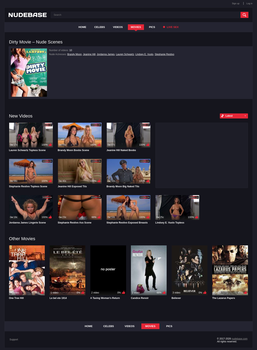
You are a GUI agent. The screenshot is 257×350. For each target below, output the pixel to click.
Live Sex (170, 27)
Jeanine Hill (89, 54)
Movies (136, 27)
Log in (250, 3)
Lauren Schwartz (125, 54)
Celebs (99, 27)
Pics (152, 27)
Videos (118, 27)
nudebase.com (240, 338)
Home (82, 27)
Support (14, 339)
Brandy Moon (74, 54)
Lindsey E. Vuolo (144, 54)
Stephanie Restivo (164, 54)
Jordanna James (106, 54)
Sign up (235, 3)
